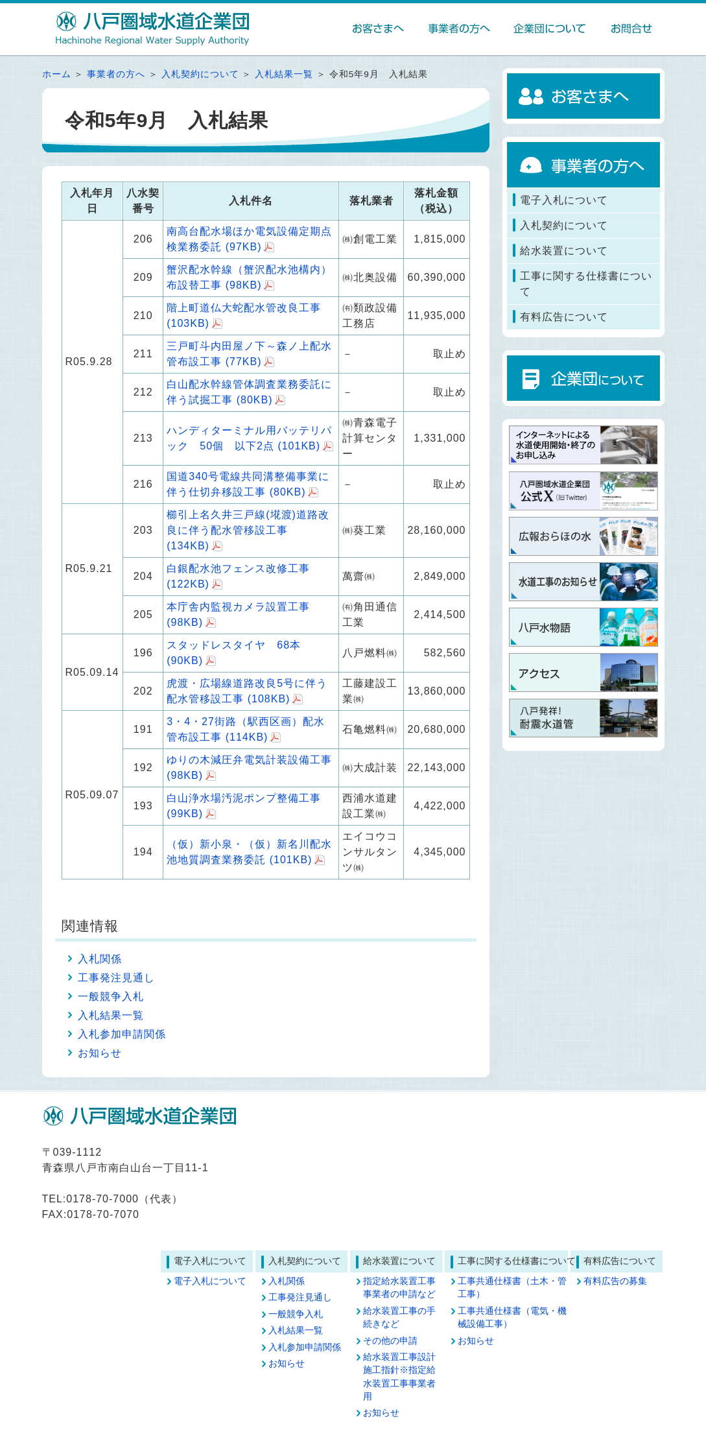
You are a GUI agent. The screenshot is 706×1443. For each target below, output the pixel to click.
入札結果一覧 (284, 74)
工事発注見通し (116, 977)
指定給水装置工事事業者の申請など (399, 1287)
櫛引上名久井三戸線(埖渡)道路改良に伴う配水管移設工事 (248, 530)
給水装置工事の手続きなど (399, 1317)
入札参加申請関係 (122, 1034)
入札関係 (100, 958)
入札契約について (200, 74)
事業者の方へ (116, 74)
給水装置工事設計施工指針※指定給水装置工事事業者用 (399, 1376)
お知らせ (100, 1052)
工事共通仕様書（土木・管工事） (512, 1287)
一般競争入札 (111, 996)
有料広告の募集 (615, 1281)
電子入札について (210, 1281)
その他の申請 (390, 1341)
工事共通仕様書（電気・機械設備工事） (512, 1317)
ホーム (56, 74)
